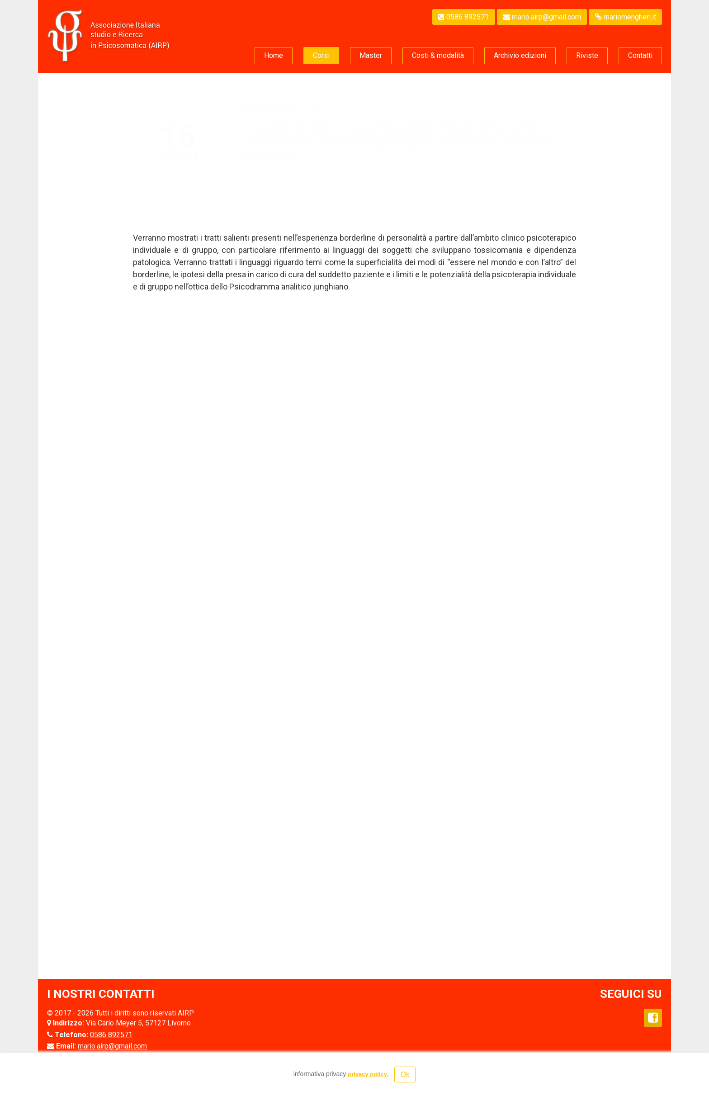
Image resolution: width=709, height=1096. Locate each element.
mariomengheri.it (625, 17)
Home (273, 55)
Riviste (587, 55)
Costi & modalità (438, 55)
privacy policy (367, 1074)
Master (370, 55)
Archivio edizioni (520, 55)
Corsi (321, 55)
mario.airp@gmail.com (542, 17)
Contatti (640, 55)
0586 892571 (463, 17)
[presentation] (135, 867)
